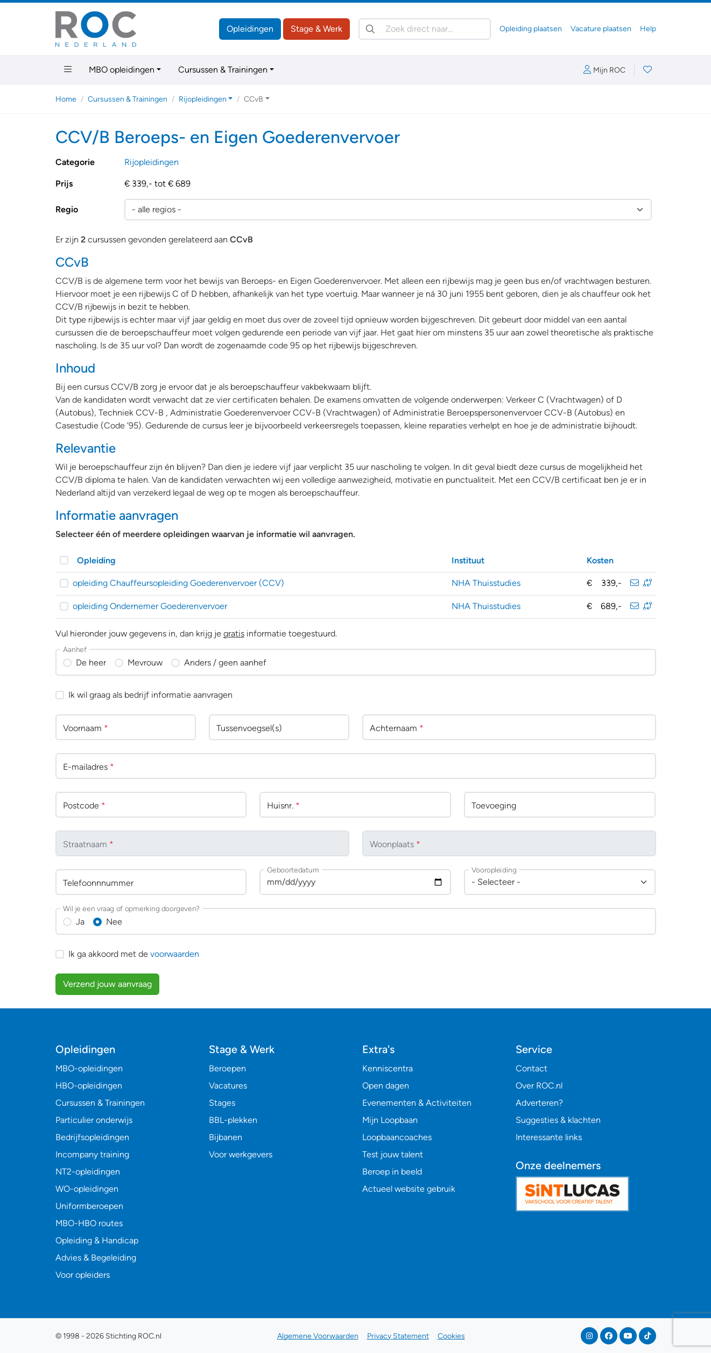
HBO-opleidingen (88, 1085)
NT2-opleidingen (87, 1171)
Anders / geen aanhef (225, 662)
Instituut (468, 560)
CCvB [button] (253, 99)
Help (648, 28)
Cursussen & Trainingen (222, 70)
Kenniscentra (387, 1068)
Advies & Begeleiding (95, 1257)
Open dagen (385, 1085)
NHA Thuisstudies (486, 583)
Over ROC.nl (539, 1085)
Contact (531, 1068)
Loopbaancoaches (397, 1137)
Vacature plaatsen (601, 28)
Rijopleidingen (151, 162)
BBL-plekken (233, 1120)
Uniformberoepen (89, 1206)
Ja (80, 922)
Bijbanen (225, 1137)
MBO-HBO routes (89, 1223)
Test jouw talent (392, 1154)
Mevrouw (145, 662)
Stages (222, 1103)
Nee (114, 922)
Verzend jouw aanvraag (107, 984)
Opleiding (96, 560)
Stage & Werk (316, 29)
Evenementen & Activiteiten (416, 1103)
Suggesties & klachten (558, 1120)
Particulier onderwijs (93, 1120)
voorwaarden (174, 954)
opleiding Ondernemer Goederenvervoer (150, 606)
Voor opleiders (82, 1275)
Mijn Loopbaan (390, 1120)
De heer (91, 662)
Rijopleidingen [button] (203, 99)
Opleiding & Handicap (96, 1240)
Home (65, 99)
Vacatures (228, 1085)
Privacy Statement (398, 1336)
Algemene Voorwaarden (317, 1336)
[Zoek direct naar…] (424, 29)
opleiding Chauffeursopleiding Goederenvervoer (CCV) (178, 583)
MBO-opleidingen (89, 1068)
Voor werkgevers (240, 1154)
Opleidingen (250, 29)
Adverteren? (539, 1103)
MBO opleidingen (121, 70)
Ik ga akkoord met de (133, 954)
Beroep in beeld (392, 1171)
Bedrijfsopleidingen (92, 1137)
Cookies (451, 1336)
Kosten (600, 560)
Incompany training (92, 1154)
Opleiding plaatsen (530, 28)
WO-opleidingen (86, 1189)
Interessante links (549, 1137)
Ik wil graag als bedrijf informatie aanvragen (150, 695)
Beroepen (227, 1068)
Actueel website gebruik (408, 1189)
